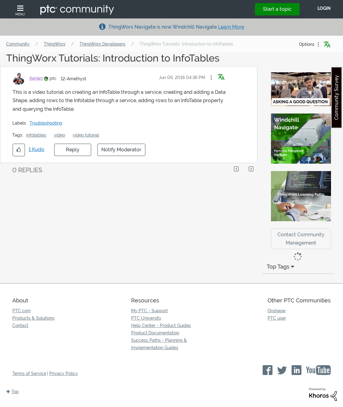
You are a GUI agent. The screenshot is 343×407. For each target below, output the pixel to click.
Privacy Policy (63, 373)
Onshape (276, 310)
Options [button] (306, 44)
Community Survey (336, 97)
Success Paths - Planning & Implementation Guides (159, 344)
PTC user (277, 318)
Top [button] (15, 391)
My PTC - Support (149, 310)
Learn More (231, 27)
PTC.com (21, 310)
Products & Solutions (33, 318)
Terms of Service (29, 373)
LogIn (324, 8)
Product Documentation (155, 332)
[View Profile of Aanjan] (36, 78)
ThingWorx (54, 44)
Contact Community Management (301, 239)
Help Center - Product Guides (161, 325)
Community (18, 44)
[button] (211, 77)
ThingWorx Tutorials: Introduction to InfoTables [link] (186, 44)
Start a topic (277, 9)
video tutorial (86, 135)
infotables (36, 135)
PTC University (146, 318)
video (59, 135)
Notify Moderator (121, 150)
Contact (20, 325)
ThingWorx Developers (102, 44)
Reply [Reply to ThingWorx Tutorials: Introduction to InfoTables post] (72, 150)
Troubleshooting (46, 123)
